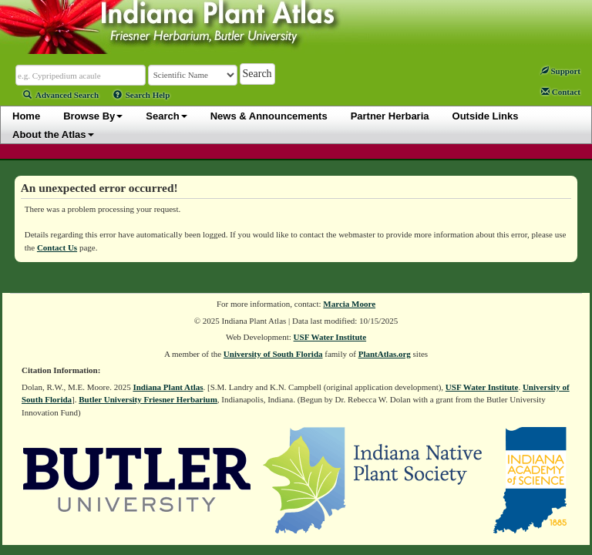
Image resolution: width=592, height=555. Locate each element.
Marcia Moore (349, 303)
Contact (560, 91)
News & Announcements (269, 116)
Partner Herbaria (390, 116)
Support (560, 71)
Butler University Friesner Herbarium (148, 399)
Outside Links (485, 116)
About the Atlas (53, 134)
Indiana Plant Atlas (168, 387)
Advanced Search (61, 94)
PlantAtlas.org (384, 353)
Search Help (141, 94)
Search (166, 116)
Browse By (93, 116)
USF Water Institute (330, 336)
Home (26, 116)
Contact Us (57, 247)
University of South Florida (273, 353)
